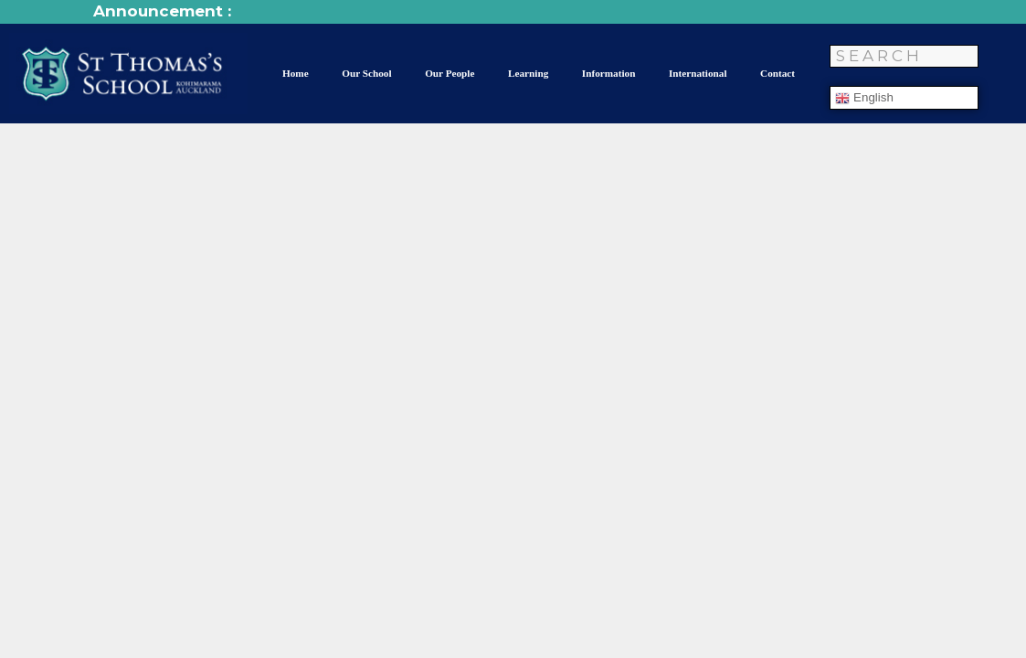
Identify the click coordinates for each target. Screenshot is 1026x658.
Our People (449, 73)
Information (609, 73)
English (864, 97)
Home (295, 73)
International (698, 73)
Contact (777, 73)
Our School (366, 73)
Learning (528, 73)
